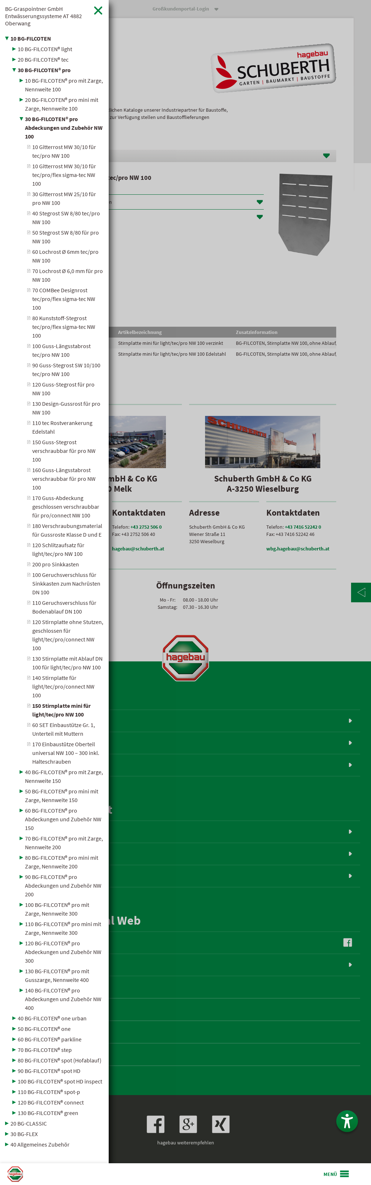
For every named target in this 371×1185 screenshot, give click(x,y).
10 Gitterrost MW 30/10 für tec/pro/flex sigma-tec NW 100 (64, 174)
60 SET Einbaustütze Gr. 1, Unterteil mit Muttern (63, 729)
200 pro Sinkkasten (55, 564)
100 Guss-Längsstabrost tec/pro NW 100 (61, 350)
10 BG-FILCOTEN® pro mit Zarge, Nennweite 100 (64, 85)
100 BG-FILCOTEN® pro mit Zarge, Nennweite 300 (57, 909)
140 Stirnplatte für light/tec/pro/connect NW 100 (63, 686)
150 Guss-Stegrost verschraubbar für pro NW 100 (64, 450)
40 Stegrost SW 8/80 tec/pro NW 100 (66, 218)
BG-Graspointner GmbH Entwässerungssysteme (43, 16)
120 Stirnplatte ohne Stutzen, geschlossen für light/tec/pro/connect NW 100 (67, 635)
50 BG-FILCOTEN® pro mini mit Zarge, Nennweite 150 (61, 796)
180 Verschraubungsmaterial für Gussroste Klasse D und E (67, 530)
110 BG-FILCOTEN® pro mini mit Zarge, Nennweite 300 (63, 928)
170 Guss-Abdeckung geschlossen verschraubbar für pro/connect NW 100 (65, 506)
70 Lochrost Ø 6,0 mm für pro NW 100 (67, 275)
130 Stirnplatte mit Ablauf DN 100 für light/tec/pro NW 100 (67, 663)
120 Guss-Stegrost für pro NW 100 (63, 389)
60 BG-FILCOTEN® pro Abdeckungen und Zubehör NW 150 (63, 819)
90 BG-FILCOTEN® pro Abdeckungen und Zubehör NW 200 (63, 885)
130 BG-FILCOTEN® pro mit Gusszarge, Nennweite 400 (57, 975)
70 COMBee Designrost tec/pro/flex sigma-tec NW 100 (63, 298)
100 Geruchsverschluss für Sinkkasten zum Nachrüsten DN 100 (66, 583)
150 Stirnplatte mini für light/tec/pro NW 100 (61, 710)
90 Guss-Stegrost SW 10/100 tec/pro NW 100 (66, 369)
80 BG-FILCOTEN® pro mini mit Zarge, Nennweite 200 (61, 862)
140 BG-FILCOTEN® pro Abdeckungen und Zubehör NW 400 (63, 999)
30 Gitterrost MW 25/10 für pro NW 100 (64, 198)
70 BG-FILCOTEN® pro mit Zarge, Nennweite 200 (64, 843)
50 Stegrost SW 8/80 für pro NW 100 (65, 237)
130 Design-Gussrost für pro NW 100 (66, 408)
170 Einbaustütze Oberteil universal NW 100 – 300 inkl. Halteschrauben (65, 752)
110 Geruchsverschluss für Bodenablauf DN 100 (64, 607)
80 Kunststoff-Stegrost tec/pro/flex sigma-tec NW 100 (63, 326)
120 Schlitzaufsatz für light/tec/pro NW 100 (58, 549)
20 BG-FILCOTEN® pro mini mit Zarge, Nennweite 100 (61, 104)
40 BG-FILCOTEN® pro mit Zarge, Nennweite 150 (64, 776)
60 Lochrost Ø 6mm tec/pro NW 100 (65, 256)
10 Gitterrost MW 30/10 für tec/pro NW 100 (64, 151)
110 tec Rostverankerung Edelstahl (62, 427)
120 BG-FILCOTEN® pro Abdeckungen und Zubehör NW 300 (63, 952)
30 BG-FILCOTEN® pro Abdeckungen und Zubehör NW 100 (64, 127)
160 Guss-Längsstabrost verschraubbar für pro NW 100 (64, 478)
